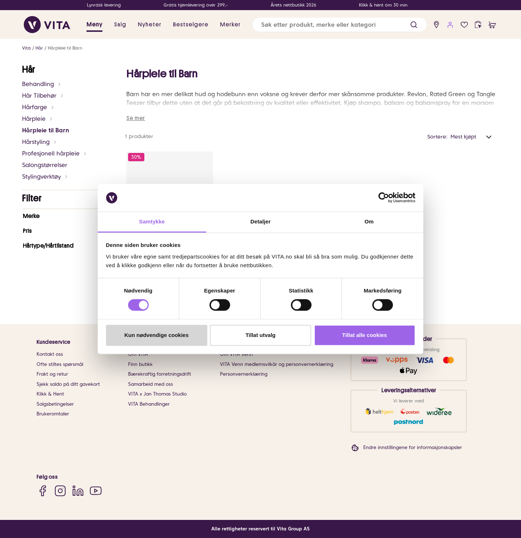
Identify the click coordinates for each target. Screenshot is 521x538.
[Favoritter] (464, 25)
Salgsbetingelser (55, 404)
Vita (26, 48)
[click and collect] (478, 25)
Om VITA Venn (236, 354)
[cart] (492, 25)
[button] (414, 25)
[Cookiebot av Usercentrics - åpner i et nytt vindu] (383, 197)
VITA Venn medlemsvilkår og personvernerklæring (276, 364)
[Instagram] (60, 490)
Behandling (42, 84)
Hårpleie (37, 118)
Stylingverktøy (45, 176)
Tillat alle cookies (364, 335)
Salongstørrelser (44, 165)
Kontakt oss (50, 354)
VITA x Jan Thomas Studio (157, 394)
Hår (39, 48)
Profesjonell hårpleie (54, 153)
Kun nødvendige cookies (156, 335)
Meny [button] (94, 24)
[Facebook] (42, 490)
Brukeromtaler (53, 414)
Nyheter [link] (149, 24)
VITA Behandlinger (149, 404)
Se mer (135, 118)
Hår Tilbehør (43, 95)
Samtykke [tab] (152, 221)
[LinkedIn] (78, 490)
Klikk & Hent (50, 394)
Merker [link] (230, 24)
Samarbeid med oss (150, 384)
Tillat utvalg (260, 335)
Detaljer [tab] (260, 221)
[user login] (450, 25)
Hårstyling (39, 141)
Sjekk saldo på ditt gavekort (68, 384)
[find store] (436, 25)
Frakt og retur (52, 374)
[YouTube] (96, 490)
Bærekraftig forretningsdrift (159, 374)
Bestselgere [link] (190, 24)
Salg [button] (120, 24)
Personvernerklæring (243, 374)
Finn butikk (140, 364)
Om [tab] (368, 221)
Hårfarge (38, 107)
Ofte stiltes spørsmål (60, 364)
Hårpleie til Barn (65, 48)
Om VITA (138, 354)
